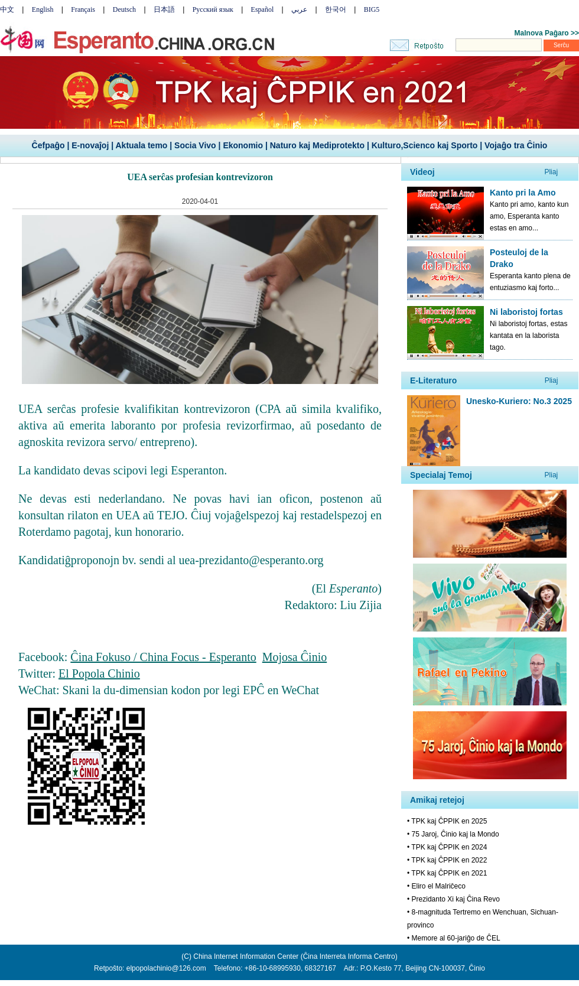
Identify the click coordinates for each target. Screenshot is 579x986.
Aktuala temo (141, 145)
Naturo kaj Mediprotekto (317, 145)
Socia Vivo (195, 145)
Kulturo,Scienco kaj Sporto (425, 145)
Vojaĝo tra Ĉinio (515, 145)
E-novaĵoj (90, 145)
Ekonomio (243, 145)
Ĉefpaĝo (48, 145)
